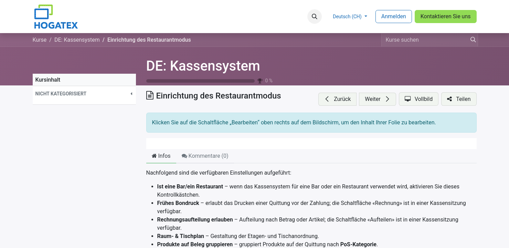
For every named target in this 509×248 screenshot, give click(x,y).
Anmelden (393, 16)
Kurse (40, 40)
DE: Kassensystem (203, 66)
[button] (314, 16)
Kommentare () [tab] (205, 156)
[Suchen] (471, 39)
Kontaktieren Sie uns (446, 16)
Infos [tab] (161, 156)
